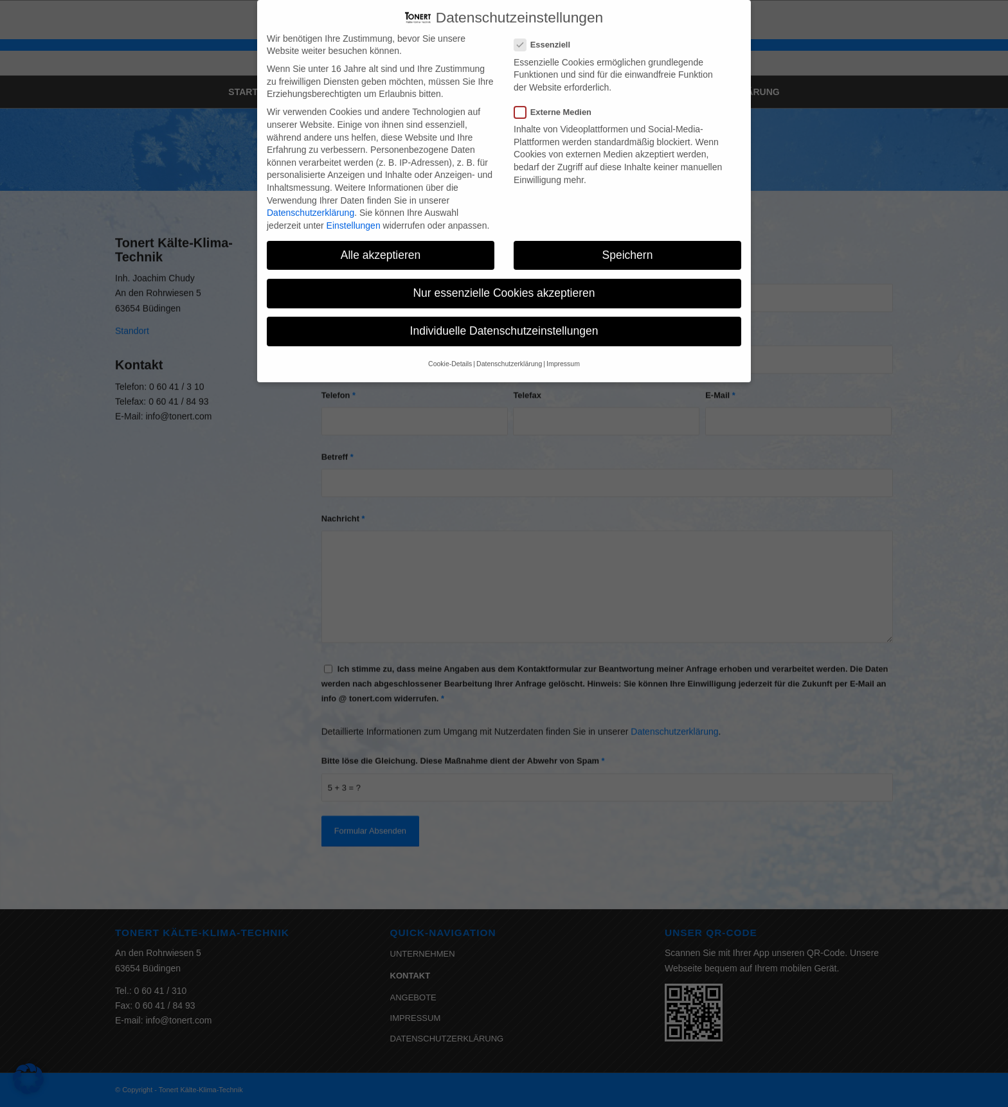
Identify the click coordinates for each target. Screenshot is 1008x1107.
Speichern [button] (627, 237)
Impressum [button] (563, 346)
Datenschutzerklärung (310, 195)
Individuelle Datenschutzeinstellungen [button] (504, 313)
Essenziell (547, 27)
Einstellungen (354, 208)
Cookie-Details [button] (450, 346)
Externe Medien (558, 95)
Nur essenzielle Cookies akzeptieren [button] (504, 275)
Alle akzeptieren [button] (381, 237)
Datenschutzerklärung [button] (509, 346)
